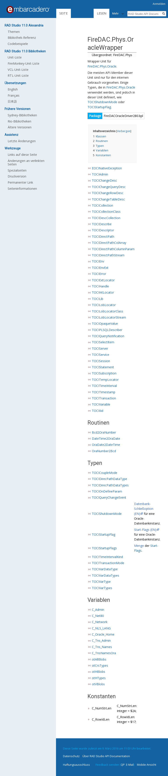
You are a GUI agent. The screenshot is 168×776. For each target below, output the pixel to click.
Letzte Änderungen (22, 141)
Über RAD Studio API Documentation (106, 756)
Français (13, 95)
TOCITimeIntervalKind (107, 557)
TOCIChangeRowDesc (107, 193)
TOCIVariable (101, 404)
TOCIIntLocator (103, 292)
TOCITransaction (104, 398)
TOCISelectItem (103, 342)
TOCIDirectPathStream (108, 255)
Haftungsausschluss (76, 765)
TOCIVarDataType (105, 569)
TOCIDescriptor (103, 230)
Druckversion (17, 176)
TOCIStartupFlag (99, 107)
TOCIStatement (103, 367)
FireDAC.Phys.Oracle (102, 66)
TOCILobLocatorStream (109, 317)
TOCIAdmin (100, 174)
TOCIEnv (98, 261)
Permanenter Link (20, 182)
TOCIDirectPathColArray (109, 243)
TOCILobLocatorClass (107, 311)
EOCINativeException (107, 168)
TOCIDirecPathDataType (109, 479)
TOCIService (100, 355)
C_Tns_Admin (101, 640)
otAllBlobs (99, 659)
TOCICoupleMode (104, 473)
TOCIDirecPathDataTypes (110, 485)
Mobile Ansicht (146, 765)
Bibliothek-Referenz (22, 37)
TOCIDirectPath (103, 236)
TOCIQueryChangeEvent (109, 497)
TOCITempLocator (105, 379)
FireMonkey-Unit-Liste (23, 63)
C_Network (99, 622)
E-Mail (130, 765)
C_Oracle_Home (103, 634)
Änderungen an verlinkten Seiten (26, 162)
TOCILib (97, 299)
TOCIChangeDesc (104, 180)
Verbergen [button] (123, 131)
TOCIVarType (101, 581)
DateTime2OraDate (106, 438)
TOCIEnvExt (100, 268)
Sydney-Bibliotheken (22, 115)
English (13, 89)
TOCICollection (102, 205)
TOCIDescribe (102, 224)
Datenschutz (71, 756)
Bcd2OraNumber (104, 432)
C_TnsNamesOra (104, 653)
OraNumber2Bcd (104, 451)
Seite (63, 13)
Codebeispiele (18, 44)
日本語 (12, 101)
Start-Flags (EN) (145, 530)
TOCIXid (97, 411)
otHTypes (99, 678)
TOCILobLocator (104, 305)
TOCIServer (100, 348)
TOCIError (99, 274)
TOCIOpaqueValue (105, 323)
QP (123, 765)
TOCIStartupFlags (104, 548)
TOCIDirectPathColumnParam (113, 249)
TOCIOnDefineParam (107, 491)
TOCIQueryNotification (108, 336)
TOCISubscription (104, 373)
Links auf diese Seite (22, 154)
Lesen (86, 13)
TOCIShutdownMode (102, 102)
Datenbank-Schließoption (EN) (143, 509)
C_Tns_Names (102, 647)
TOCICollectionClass (106, 211)
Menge (139, 546)
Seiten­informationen (22, 188)
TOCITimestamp (103, 392)
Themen (14, 32)
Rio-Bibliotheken (19, 121)
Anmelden (159, 4)
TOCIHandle (100, 286)
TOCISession (101, 361)
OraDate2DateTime (106, 445)
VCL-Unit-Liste (18, 69)
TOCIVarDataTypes (105, 575)
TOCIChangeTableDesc (108, 199)
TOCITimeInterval (104, 386)
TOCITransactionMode (108, 563)
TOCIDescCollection (106, 218)
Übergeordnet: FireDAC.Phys (112, 55)
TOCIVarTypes (102, 588)
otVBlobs (98, 684)
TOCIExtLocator (103, 280)
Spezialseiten (17, 170)
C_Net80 (98, 616)
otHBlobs (98, 672)
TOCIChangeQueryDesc (109, 187)
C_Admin (98, 610)
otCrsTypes (100, 665)
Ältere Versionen (20, 127)
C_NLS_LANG (101, 628)
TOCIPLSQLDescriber (107, 330)
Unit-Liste (15, 57)
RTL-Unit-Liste (18, 75)
